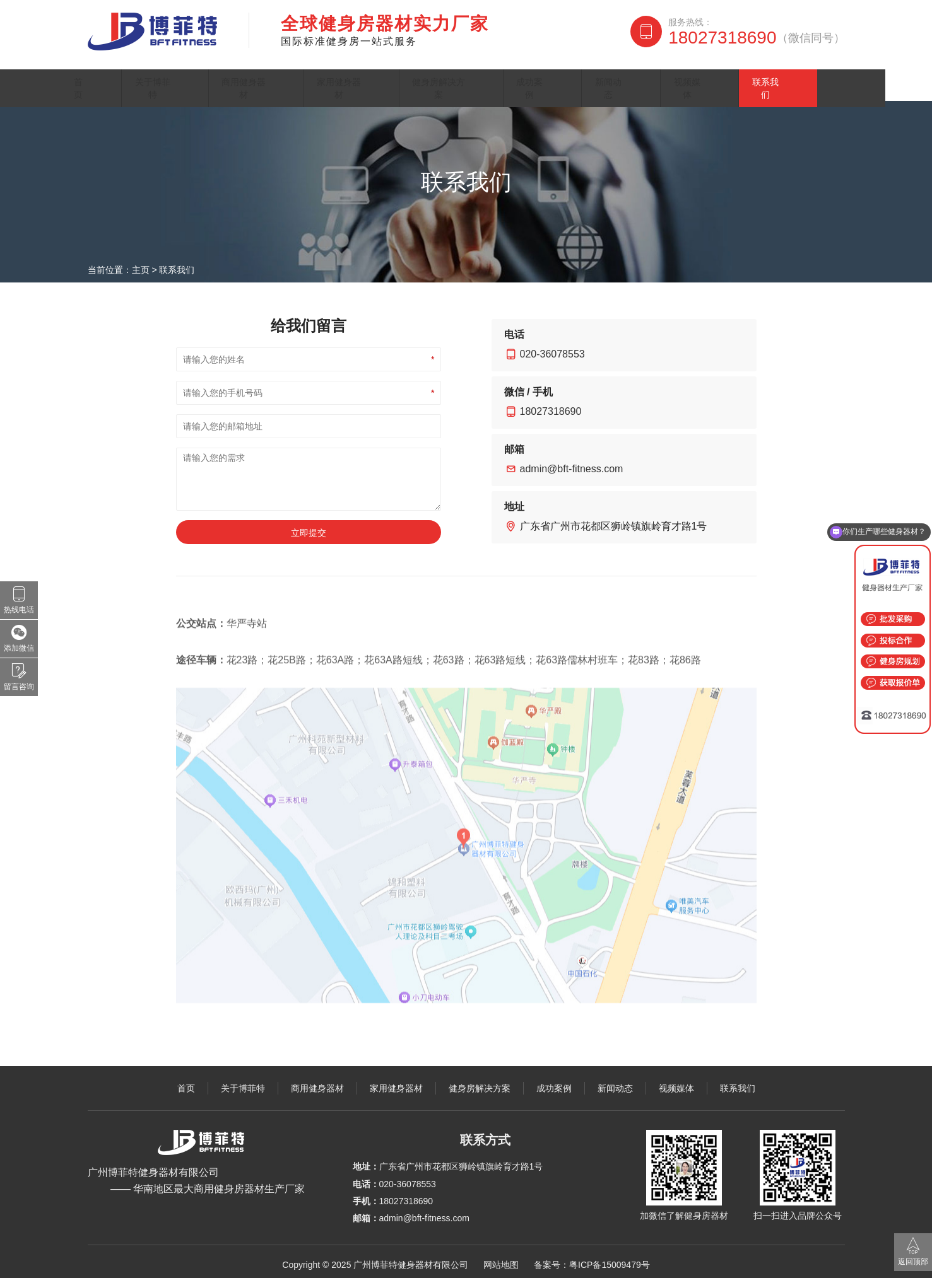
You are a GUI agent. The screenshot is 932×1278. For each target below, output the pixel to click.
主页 (141, 264)
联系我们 (807, 78)
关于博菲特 (181, 78)
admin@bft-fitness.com (571, 462)
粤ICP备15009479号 (609, 1258)
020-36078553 (552, 347)
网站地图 (501, 1258)
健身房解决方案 (485, 78)
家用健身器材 (377, 78)
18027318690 (756, 37)
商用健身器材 (276, 78)
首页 (112, 78)
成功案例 (580, 78)
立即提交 (308, 526)
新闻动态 (655, 78)
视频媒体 (731, 78)
